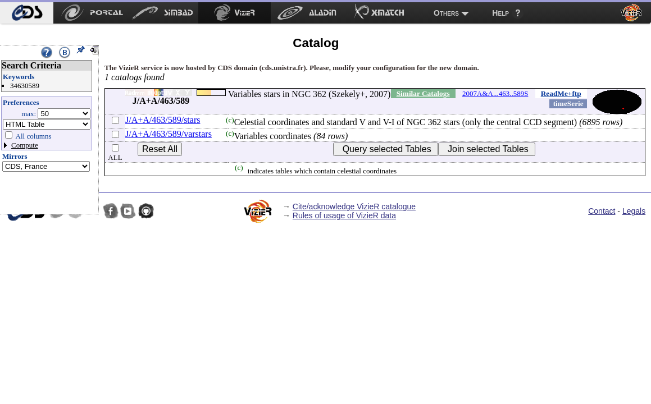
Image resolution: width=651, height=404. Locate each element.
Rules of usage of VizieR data (344, 215)
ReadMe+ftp (561, 93)
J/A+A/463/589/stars (162, 120)
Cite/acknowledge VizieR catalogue (354, 206)
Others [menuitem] (446, 12)
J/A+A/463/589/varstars (168, 134)
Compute (24, 145)
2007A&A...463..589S (495, 93)
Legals (633, 210)
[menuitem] (26, 13)
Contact (601, 210)
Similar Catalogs (423, 93)
